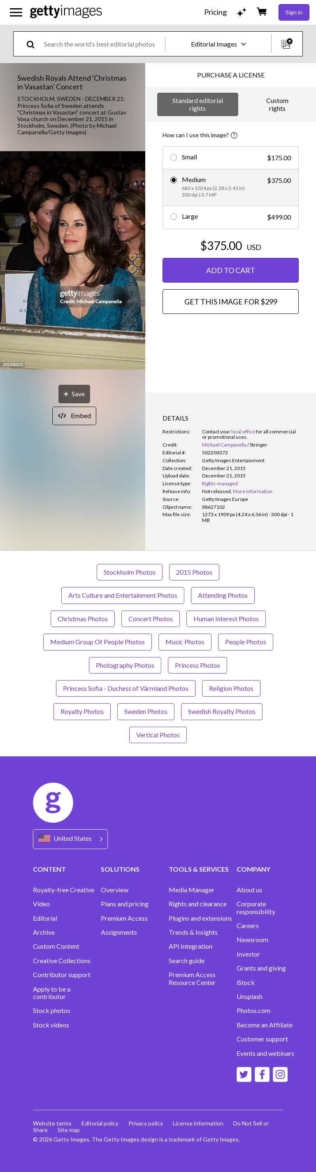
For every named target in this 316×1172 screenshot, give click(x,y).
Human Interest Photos (226, 618)
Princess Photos (197, 665)
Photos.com (253, 1010)
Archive (44, 932)
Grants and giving (261, 968)
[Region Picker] (70, 839)
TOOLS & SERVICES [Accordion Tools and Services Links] (199, 869)
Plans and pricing (125, 904)
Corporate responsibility (256, 907)
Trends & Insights (193, 932)
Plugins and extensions (200, 918)
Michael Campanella (224, 445)
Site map (69, 1129)
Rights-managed (220, 483)
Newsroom (252, 939)
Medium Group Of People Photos (97, 642)
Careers (248, 925)
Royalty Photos (82, 711)
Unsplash (250, 996)
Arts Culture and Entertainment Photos (122, 595)
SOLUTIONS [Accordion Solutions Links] (120, 869)
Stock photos (51, 1010)
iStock (246, 982)
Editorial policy (99, 1123)
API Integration (190, 946)
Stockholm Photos (130, 572)
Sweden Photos (145, 711)
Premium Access (124, 918)
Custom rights (277, 104)
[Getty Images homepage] (66, 12)
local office (243, 431)
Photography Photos (125, 665)
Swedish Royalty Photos (222, 711)
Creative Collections (62, 960)
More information (252, 491)
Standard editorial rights (197, 104)
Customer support (262, 1039)
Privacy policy (145, 1123)
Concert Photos (150, 618)
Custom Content (56, 946)
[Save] (74, 394)
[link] (217, 491)
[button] (72, 261)
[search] (34, 44)
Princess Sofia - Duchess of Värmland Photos (125, 688)
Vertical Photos (158, 735)
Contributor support (62, 974)
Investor (248, 954)
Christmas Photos (83, 618)
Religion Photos (231, 688)
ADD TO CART (230, 270)
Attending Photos (223, 595)
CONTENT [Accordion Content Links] (49, 869)
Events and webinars (265, 1053)
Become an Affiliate (265, 1025)
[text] (103, 44)
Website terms (52, 1123)
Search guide (186, 960)
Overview (114, 890)
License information (198, 1123)
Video (41, 904)
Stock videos (51, 1025)
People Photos (245, 642)
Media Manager (191, 890)
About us (249, 890)
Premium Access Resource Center (192, 978)
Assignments (119, 932)
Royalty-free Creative (63, 890)
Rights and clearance (198, 904)
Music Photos (184, 642)
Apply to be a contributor (51, 992)
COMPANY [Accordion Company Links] (253, 869)
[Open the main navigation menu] (16, 12)
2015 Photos (194, 572)
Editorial (45, 918)
